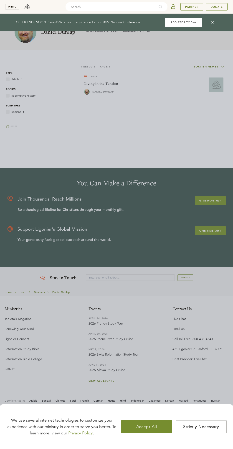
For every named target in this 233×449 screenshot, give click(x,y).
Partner (191, 6)
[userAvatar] (173, 6)
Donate (217, 6)
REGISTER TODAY (184, 22)
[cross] (212, 22)
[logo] (27, 6)
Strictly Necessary (201, 426)
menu (12, 6)
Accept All (146, 426)
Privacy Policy (80, 433)
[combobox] (110, 6)
